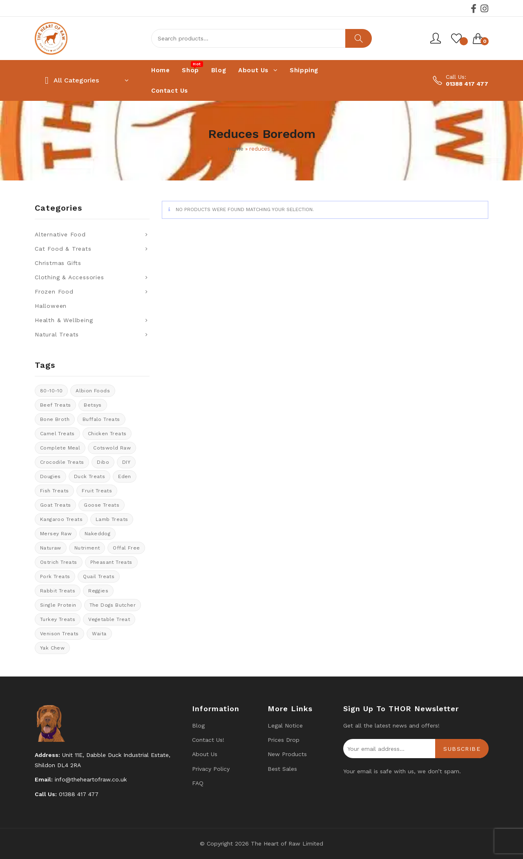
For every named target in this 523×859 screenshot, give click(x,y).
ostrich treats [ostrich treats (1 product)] (58, 562)
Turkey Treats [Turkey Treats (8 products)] (57, 619)
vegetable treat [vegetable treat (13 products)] (109, 619)
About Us (204, 754)
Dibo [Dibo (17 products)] (103, 462)
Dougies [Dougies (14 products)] (50, 476)
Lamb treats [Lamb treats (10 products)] (112, 519)
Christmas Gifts (58, 263)
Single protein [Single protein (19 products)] (58, 605)
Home (236, 149)
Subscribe (462, 749)
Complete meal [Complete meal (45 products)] (60, 448)
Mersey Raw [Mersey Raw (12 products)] (56, 533)
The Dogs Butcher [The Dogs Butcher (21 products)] (112, 605)
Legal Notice (285, 725)
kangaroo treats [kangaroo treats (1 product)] (61, 519)
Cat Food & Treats (63, 248)
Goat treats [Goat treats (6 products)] (55, 505)
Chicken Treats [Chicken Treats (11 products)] (107, 433)
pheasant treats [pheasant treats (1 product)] (111, 562)
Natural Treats (57, 334)
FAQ (197, 783)
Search (358, 38)
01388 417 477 (467, 83)
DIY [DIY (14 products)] (126, 462)
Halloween (51, 306)
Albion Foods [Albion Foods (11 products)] (93, 391)
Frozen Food (54, 291)
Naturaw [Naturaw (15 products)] (50, 548)
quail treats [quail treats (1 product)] (98, 576)
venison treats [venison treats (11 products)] (59, 633)
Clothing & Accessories (69, 277)
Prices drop (283, 740)
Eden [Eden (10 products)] (124, 476)
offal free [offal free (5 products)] (126, 548)
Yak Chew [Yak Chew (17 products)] (52, 648)
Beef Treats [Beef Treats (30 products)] (55, 405)
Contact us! (208, 740)
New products (287, 754)
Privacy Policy (211, 769)
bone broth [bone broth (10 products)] (54, 419)
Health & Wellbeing (64, 320)
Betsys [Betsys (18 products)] (92, 405)
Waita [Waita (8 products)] (99, 633)
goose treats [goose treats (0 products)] (101, 505)
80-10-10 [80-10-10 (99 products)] (51, 391)
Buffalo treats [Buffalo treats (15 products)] (101, 419)
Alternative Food (60, 234)
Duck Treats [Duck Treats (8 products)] (89, 476)
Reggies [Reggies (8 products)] (98, 591)
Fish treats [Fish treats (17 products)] (54, 491)
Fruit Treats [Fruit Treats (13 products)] (97, 491)
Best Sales (282, 769)
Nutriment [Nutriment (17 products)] (87, 548)
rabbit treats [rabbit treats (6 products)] (57, 591)
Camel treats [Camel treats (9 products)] (57, 433)
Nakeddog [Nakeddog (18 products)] (97, 533)
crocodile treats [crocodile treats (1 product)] (62, 462)
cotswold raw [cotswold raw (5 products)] (112, 448)
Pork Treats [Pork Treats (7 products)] (55, 576)
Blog (198, 725)
